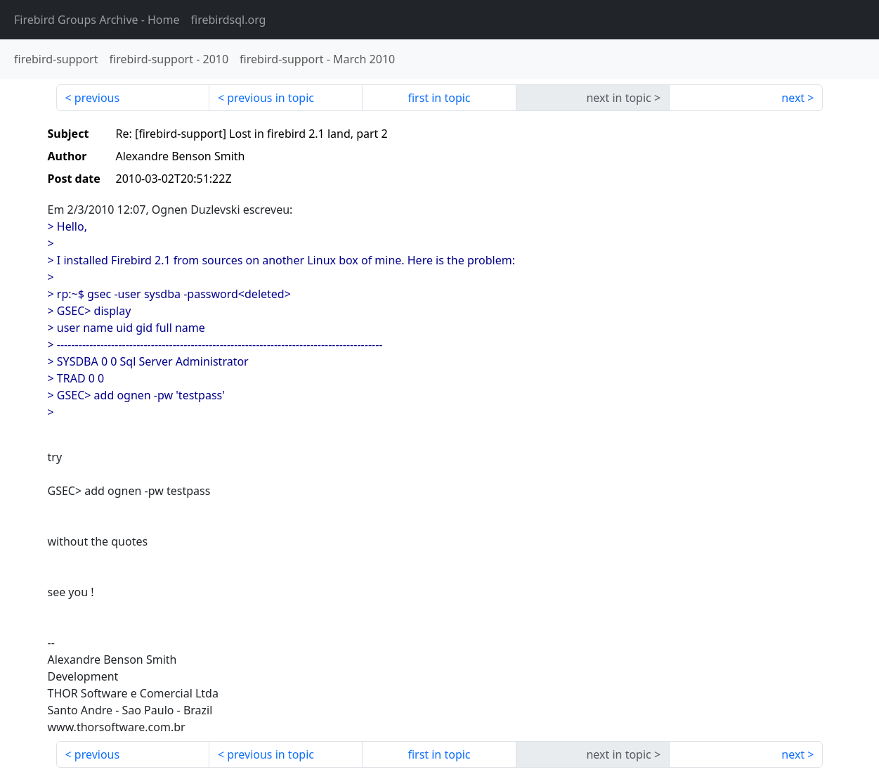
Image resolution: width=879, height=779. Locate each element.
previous (96, 97)
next (793, 97)
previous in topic (270, 97)
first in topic (439, 97)
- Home (97, 19)
